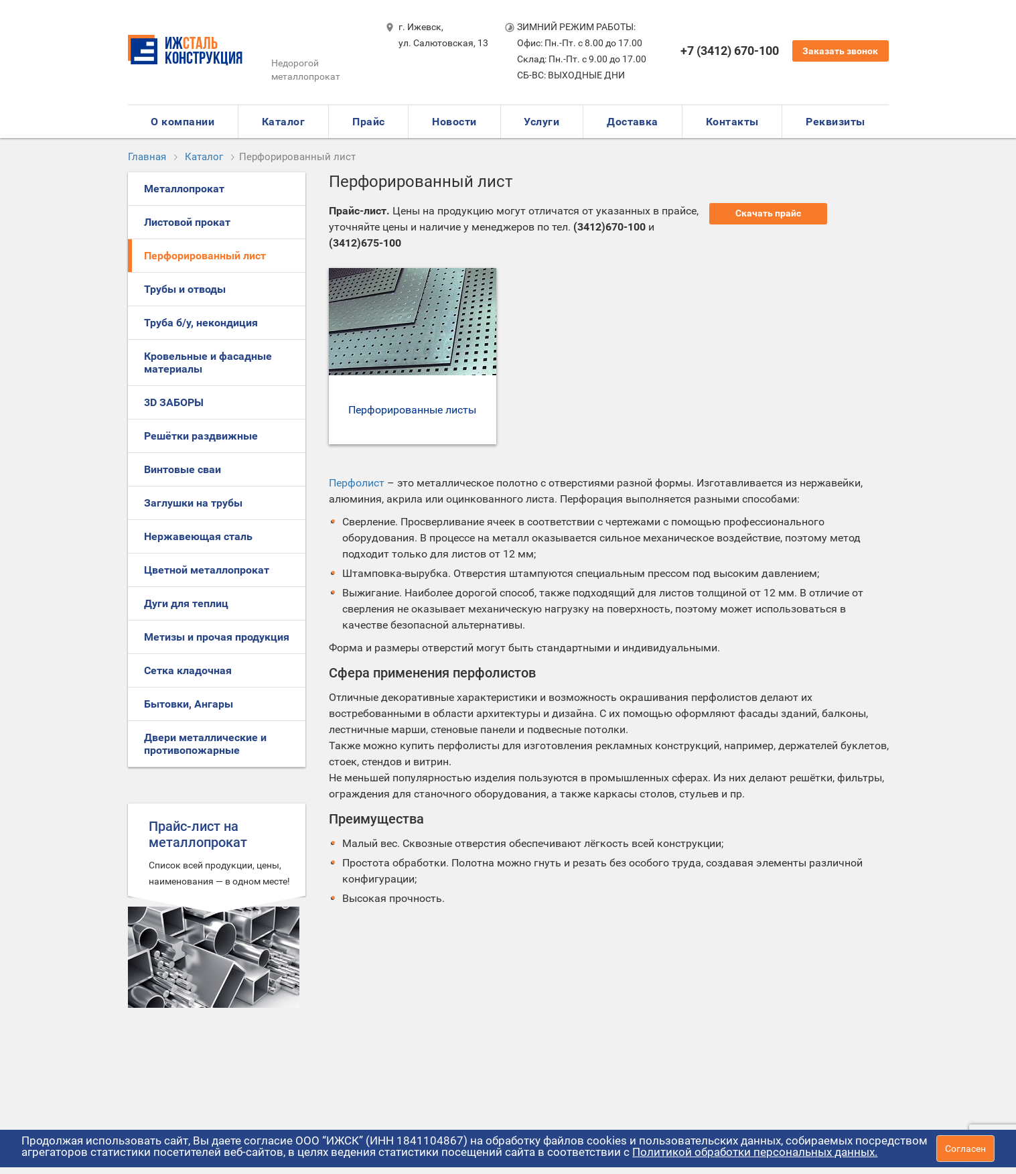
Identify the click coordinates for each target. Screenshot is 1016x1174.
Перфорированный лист (205, 255)
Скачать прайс (768, 213)
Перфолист (356, 482)
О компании (182, 121)
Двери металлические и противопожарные (205, 744)
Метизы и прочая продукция (216, 637)
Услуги (541, 121)
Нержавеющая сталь (198, 536)
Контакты (732, 121)
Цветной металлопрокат (206, 570)
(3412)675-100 (365, 243)
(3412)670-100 (609, 226)
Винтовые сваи (182, 469)
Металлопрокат (184, 188)
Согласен (965, 1148)
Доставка (632, 121)
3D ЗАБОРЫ (174, 402)
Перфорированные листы (412, 409)
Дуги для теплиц (186, 603)
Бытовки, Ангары (188, 704)
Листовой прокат (187, 222)
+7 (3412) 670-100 (729, 51)
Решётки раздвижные (201, 436)
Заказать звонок (840, 51)
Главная (147, 157)
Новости (454, 121)
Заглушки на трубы (193, 503)
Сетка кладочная (188, 670)
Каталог (283, 121)
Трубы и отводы (185, 289)
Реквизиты (835, 121)
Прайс (368, 121)
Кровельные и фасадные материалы (208, 362)
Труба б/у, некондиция (201, 322)
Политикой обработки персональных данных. (754, 1152)
